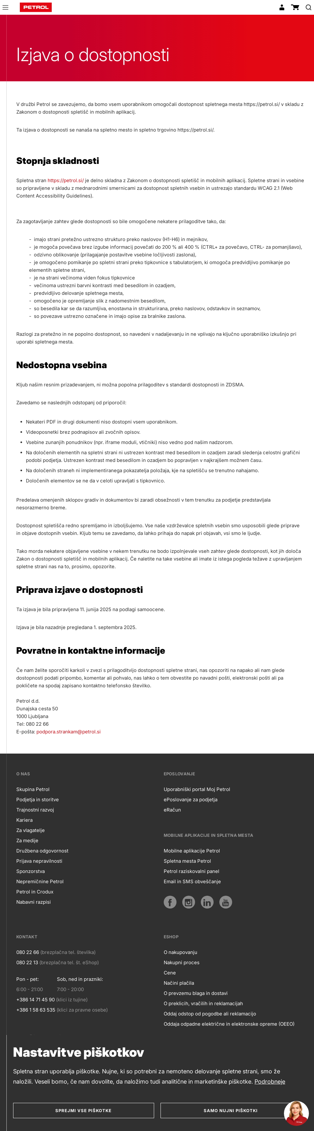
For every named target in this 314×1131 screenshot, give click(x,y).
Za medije (27, 840)
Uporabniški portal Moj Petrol (197, 789)
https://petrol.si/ (66, 180)
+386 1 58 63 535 (35, 1010)
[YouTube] (225, 902)
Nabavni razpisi (33, 902)
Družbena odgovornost (42, 851)
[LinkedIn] (207, 902)
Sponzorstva (30, 871)
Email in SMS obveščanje (192, 881)
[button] (5, 8)
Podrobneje (270, 1081)
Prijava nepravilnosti (39, 861)
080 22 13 (27, 962)
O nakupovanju (180, 952)
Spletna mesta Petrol (187, 861)
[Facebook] (170, 902)
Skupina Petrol (33, 789)
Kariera (24, 820)
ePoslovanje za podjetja (190, 799)
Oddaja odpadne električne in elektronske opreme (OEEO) (229, 1024)
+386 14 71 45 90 (35, 1000)
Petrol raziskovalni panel (191, 871)
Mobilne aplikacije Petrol (192, 851)
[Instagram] (188, 902)
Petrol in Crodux (34, 892)
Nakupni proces (182, 962)
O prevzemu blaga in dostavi (196, 993)
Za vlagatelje (30, 830)
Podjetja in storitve (37, 799)
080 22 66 (27, 952)
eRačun (172, 810)
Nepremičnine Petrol (40, 881)
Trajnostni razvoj (35, 810)
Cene (170, 973)
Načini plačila (179, 983)
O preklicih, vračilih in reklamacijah (203, 1003)
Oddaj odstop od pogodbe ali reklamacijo (210, 1014)
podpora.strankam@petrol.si (68, 732)
